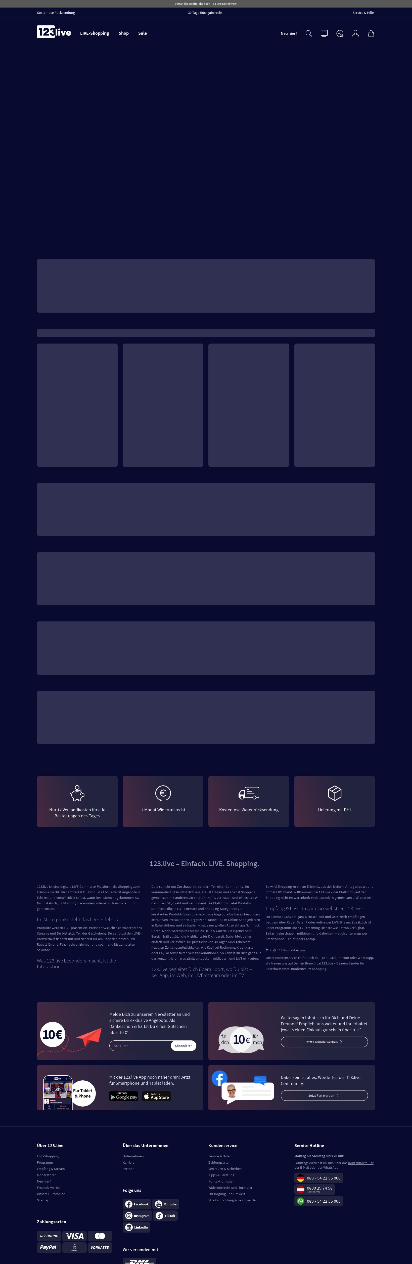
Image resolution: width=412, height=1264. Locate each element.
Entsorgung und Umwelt (226, 1194)
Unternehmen (133, 1156)
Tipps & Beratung (221, 1175)
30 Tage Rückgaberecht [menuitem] (205, 12)
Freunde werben (49, 1187)
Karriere (128, 1162)
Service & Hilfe (219, 1156)
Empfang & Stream (51, 1168)
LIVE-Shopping (94, 33)
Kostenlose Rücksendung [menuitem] (56, 12)
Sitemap (43, 1200)
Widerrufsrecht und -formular (230, 1187)
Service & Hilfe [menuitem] (363, 12)
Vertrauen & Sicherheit (225, 1168)
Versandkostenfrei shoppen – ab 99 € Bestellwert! (206, 4)
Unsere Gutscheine (51, 1194)
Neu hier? (289, 33)
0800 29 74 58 (320, 1188)
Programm (45, 1162)
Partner (128, 1168)
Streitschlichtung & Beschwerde (232, 1200)
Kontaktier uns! (294, 950)
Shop (124, 33)
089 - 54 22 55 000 (324, 1178)
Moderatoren (47, 1175)
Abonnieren (184, 1045)
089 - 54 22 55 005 (324, 1201)
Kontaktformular (221, 1181)
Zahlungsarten (219, 1162)
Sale (142, 33)
